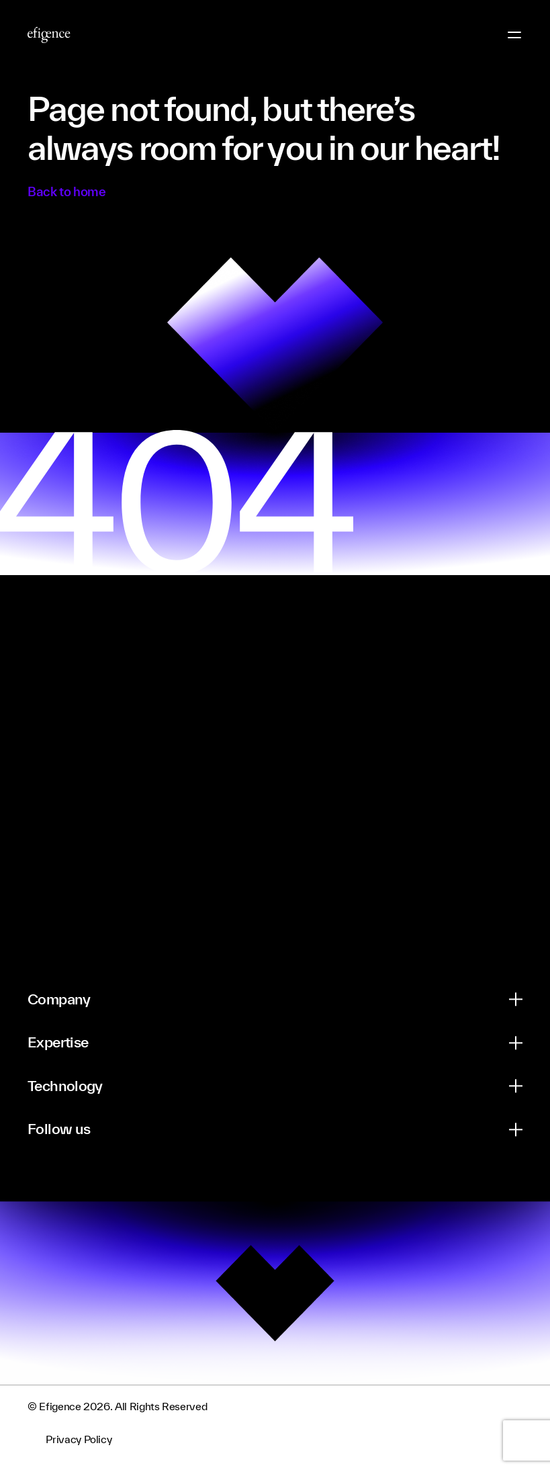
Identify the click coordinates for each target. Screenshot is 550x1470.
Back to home (67, 191)
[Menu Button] (514, 35)
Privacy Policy (78, 1440)
